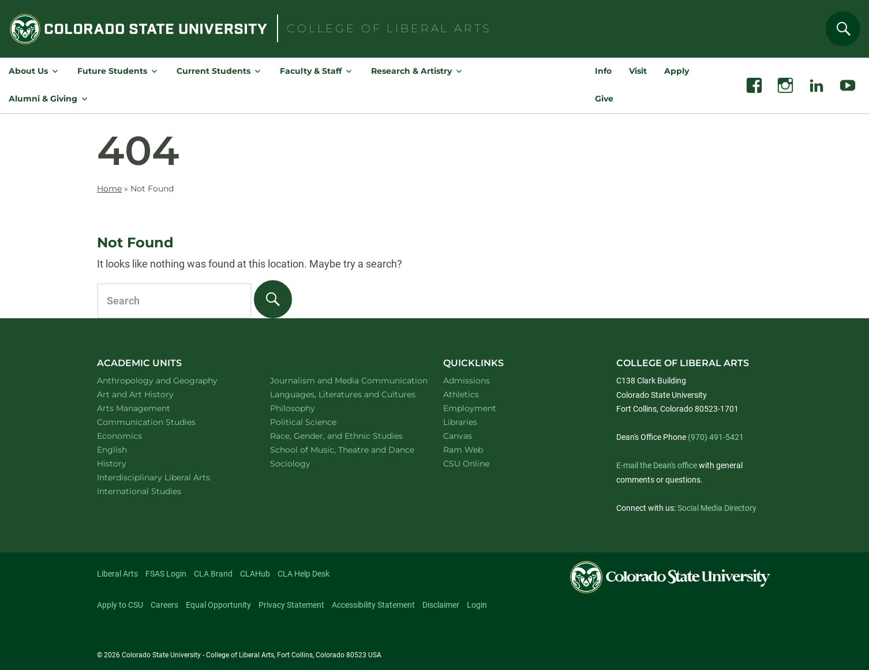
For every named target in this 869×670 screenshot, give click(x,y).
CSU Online (466, 463)
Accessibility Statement (373, 604)
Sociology (305, 463)
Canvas (457, 436)
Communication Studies (161, 421)
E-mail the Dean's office (656, 465)
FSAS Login (165, 573)
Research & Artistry (411, 71)
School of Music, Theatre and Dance (343, 449)
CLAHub (255, 573)
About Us (28, 71)
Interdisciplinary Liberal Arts (169, 477)
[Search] (843, 29)
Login (477, 604)
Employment (469, 408)
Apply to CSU (120, 604)
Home (109, 188)
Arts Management (149, 407)
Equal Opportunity (218, 604)
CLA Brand (213, 573)
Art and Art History (150, 394)
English (127, 449)
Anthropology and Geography (170, 380)
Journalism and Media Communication (343, 380)
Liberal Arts (117, 573)
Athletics (461, 394)
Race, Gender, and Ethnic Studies (343, 435)
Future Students (112, 71)
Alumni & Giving (43, 98)
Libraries (460, 422)
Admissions (466, 380)
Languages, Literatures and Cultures (343, 394)
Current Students (213, 71)
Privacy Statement (291, 604)
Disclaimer (440, 604)
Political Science (318, 421)
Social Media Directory (716, 508)
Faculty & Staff (311, 71)
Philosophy (307, 407)
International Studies (154, 490)
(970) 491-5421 (716, 437)
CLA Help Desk (303, 573)
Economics (134, 435)
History (126, 463)
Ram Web (463, 450)
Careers (164, 604)
